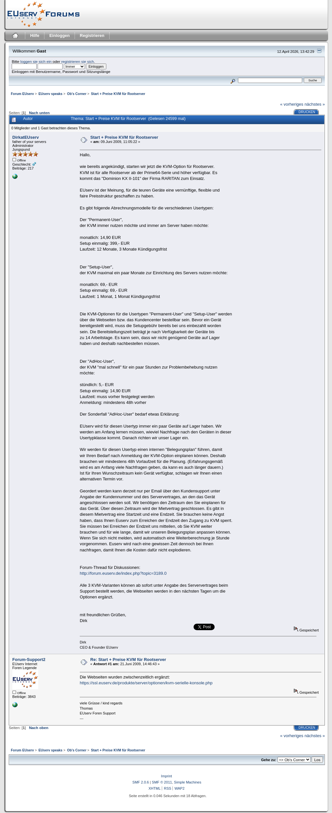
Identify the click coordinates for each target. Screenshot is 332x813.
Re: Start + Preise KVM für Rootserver (128, 659)
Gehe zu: (268, 760)
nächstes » (314, 104)
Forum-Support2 (28, 659)
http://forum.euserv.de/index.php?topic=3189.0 (123, 573)
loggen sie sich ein (36, 61)
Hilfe (34, 35)
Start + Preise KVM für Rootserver (124, 137)
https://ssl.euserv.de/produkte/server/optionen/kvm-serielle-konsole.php (146, 682)
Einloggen (59, 35)
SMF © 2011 (162, 782)
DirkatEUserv (25, 137)
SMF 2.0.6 (140, 782)
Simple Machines (187, 782)
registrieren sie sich (77, 61)
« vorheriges (291, 104)
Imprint (166, 776)
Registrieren (92, 35)
